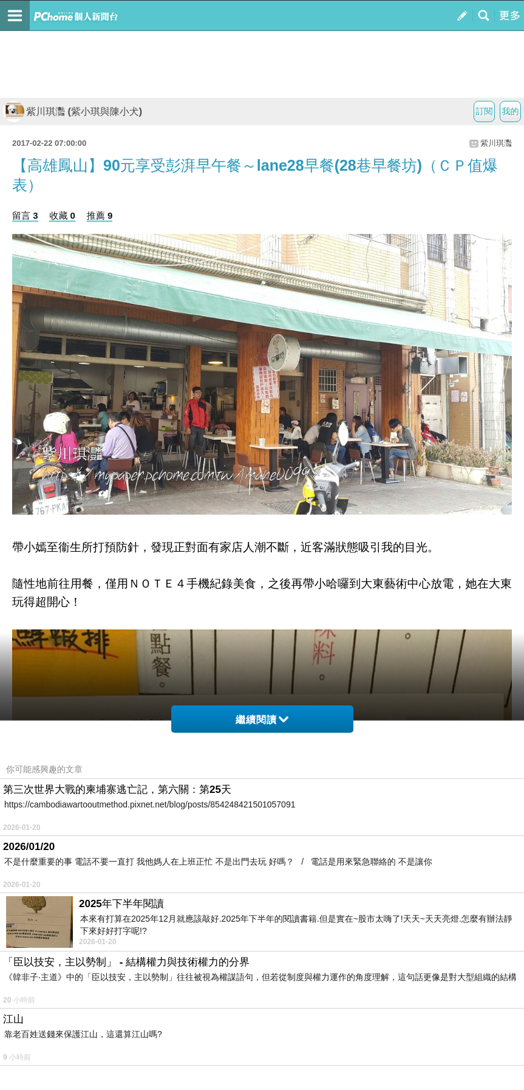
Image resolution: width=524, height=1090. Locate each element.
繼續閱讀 (262, 720)
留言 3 (25, 215)
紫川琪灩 (496, 143)
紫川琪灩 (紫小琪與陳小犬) (72, 111)
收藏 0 (62, 215)
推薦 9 (100, 215)
